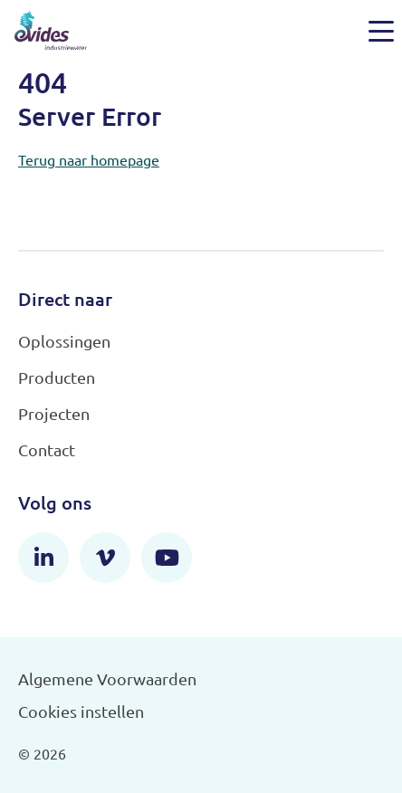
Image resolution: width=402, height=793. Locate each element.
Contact (46, 449)
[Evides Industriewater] (50, 31)
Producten (56, 377)
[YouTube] (166, 557)
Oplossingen (64, 340)
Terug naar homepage (88, 159)
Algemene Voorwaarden (107, 678)
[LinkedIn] (43, 557)
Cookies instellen (81, 711)
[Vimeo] (105, 557)
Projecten (54, 413)
